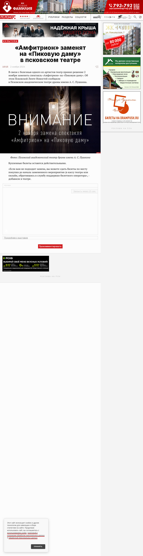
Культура (10, 41)
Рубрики (54, 17)
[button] (140, 17)
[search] (135, 17)
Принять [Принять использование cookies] (36, 546)
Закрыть (84, 191)
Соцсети (81, 17)
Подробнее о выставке (16, 238)
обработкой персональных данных (23, 537)
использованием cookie (17, 532)
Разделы (67, 17)
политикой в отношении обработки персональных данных (26, 533)
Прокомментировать (50, 246)
